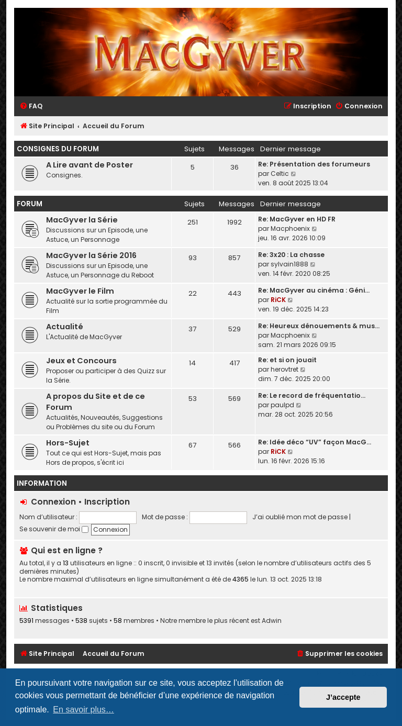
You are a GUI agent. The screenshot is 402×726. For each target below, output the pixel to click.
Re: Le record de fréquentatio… (311, 395)
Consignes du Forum (58, 149)
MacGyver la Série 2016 (91, 255)
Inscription (107, 501)
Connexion (53, 501)
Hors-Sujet (68, 443)
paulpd (282, 404)
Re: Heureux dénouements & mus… (318, 325)
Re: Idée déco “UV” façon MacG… (314, 442)
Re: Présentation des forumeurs (314, 164)
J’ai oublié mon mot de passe (300, 516)
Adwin (272, 621)
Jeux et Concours (81, 360)
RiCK (278, 299)
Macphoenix (290, 228)
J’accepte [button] (343, 697)
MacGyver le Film (80, 291)
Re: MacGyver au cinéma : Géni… (314, 290)
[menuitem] (30, 106)
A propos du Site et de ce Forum (95, 401)
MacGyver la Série (82, 220)
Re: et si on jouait (287, 359)
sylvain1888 (289, 264)
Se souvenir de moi (53, 528)
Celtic (280, 173)
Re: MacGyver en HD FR (297, 219)
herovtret (284, 369)
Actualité (64, 326)
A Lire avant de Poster (89, 165)
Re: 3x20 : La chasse (291, 254)
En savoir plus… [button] (83, 709)
